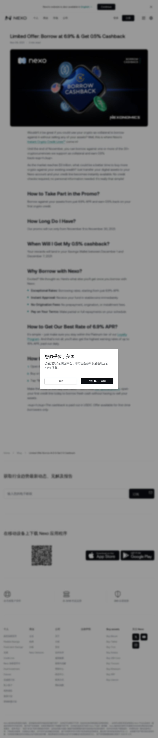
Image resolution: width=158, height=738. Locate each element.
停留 (60, 381)
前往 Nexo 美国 (97, 381)
